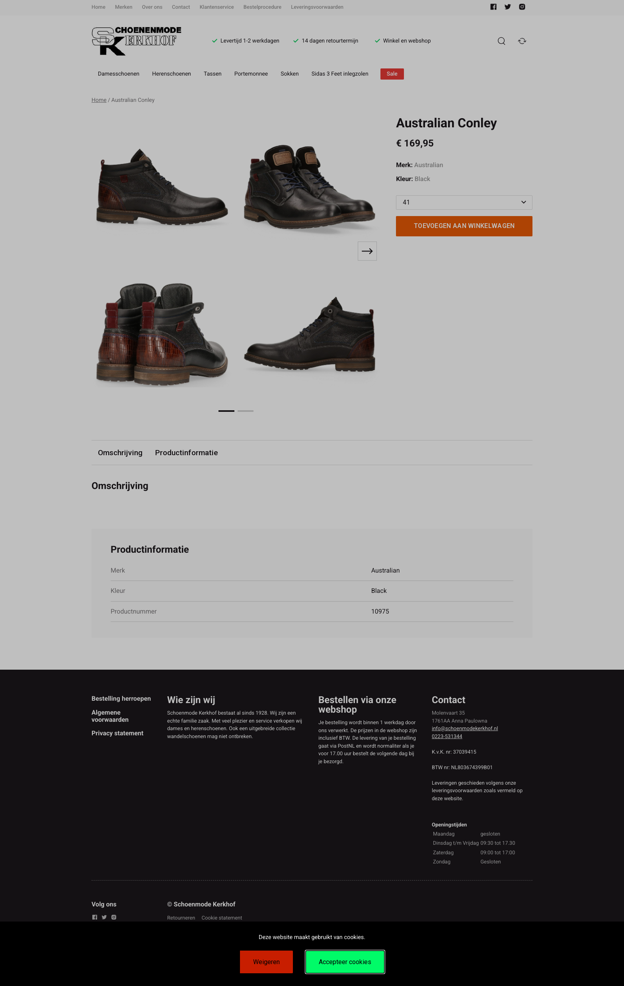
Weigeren (266, 962)
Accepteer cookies (345, 962)
